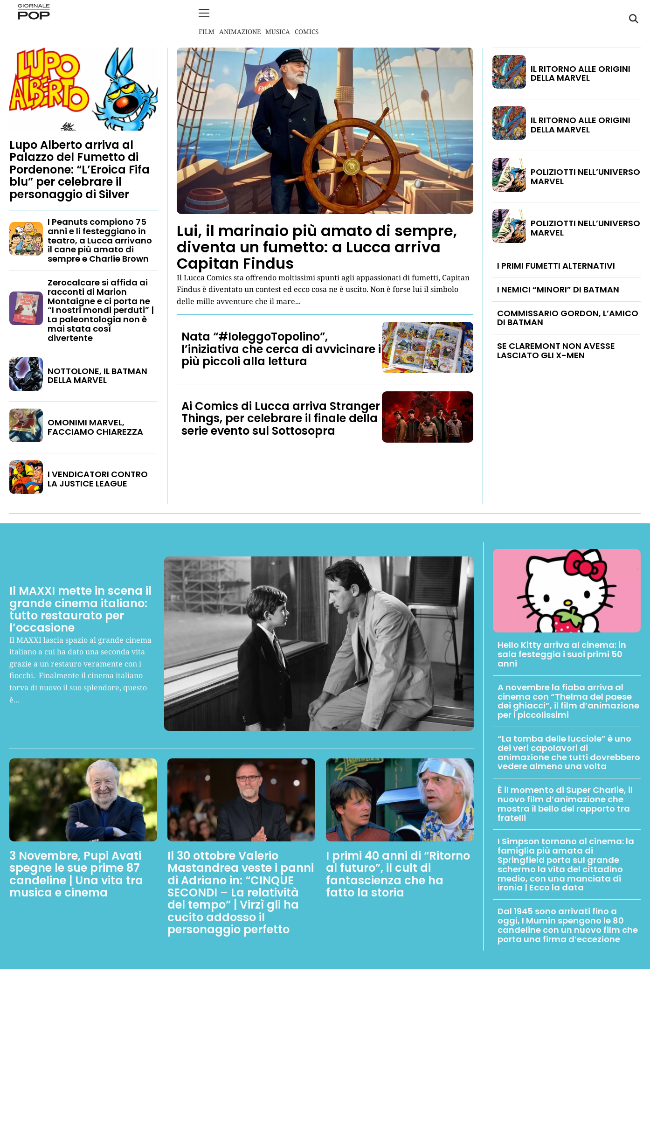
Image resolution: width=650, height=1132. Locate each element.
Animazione (240, 18)
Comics (306, 18)
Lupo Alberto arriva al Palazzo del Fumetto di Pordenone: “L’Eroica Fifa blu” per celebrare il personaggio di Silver (79, 168)
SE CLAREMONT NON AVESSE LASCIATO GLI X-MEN (556, 350)
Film (206, 18)
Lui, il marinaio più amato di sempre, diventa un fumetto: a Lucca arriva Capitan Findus (317, 246)
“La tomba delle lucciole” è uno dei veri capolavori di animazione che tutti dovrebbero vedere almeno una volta (569, 751)
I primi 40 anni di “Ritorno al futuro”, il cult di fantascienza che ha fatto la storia (398, 873)
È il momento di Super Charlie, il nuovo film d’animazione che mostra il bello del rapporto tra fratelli (565, 803)
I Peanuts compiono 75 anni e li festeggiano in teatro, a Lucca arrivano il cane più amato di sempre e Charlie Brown (100, 239)
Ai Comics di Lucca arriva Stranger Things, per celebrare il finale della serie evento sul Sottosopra (280, 417)
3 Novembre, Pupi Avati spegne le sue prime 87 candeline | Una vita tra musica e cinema (76, 873)
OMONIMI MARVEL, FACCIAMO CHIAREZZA (95, 426)
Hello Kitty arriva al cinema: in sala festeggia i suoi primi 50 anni (562, 654)
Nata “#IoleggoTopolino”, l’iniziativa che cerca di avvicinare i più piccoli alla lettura (281, 348)
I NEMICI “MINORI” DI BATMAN (558, 288)
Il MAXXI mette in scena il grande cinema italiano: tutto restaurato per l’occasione (80, 609)
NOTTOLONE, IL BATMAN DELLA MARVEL (97, 374)
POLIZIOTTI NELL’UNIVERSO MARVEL (585, 175)
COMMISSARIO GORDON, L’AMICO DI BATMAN (567, 316)
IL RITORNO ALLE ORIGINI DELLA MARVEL (580, 72)
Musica (277, 18)
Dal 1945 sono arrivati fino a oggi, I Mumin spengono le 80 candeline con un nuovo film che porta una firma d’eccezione (568, 924)
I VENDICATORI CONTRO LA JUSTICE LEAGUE (98, 477)
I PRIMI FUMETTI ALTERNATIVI (556, 265)
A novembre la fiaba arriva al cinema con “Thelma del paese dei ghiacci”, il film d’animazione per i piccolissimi (568, 700)
